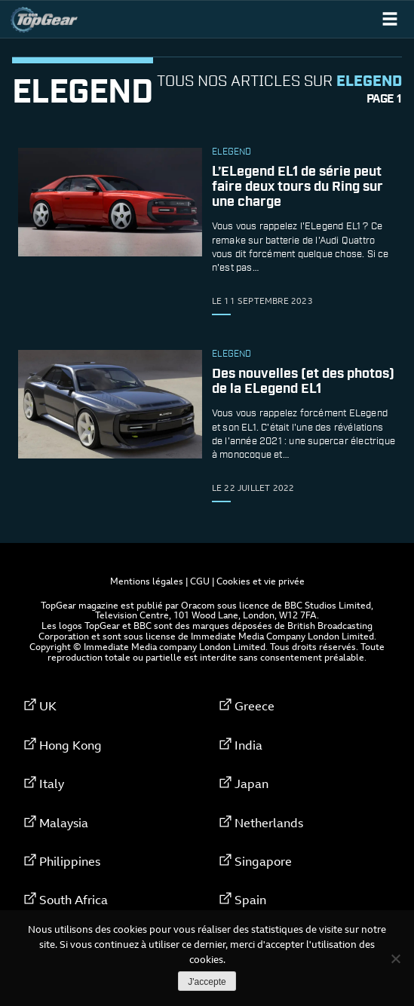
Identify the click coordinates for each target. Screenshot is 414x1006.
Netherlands (269, 822)
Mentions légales (146, 581)
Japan (251, 783)
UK (48, 706)
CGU (200, 581)
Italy (51, 783)
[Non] (395, 958)
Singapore (263, 861)
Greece (254, 706)
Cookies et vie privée (260, 581)
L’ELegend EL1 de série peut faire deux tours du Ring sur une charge (297, 187)
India (248, 745)
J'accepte (206, 982)
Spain (250, 899)
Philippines (69, 861)
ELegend (231, 152)
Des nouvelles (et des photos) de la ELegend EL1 (303, 381)
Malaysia (63, 822)
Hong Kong (70, 745)
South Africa (73, 899)
